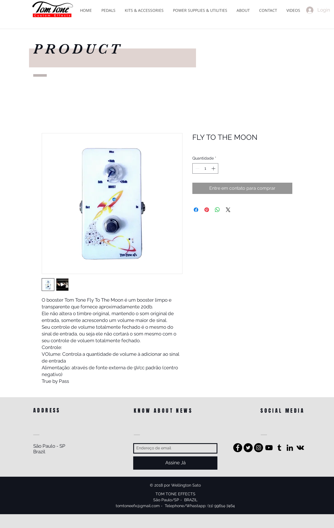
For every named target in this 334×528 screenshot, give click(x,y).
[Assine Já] (175, 463)
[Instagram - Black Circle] (258, 447)
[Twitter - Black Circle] (248, 447)
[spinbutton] (205, 168)
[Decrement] (196, 168)
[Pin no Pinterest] (206, 209)
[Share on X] (228, 209)
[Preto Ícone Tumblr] (279, 447)
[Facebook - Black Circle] (237, 447)
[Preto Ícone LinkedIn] (289, 447)
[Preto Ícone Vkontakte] (300, 447)
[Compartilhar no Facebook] (196, 209)
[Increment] (213, 168)
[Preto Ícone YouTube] (268, 447)
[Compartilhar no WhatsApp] (217, 209)
